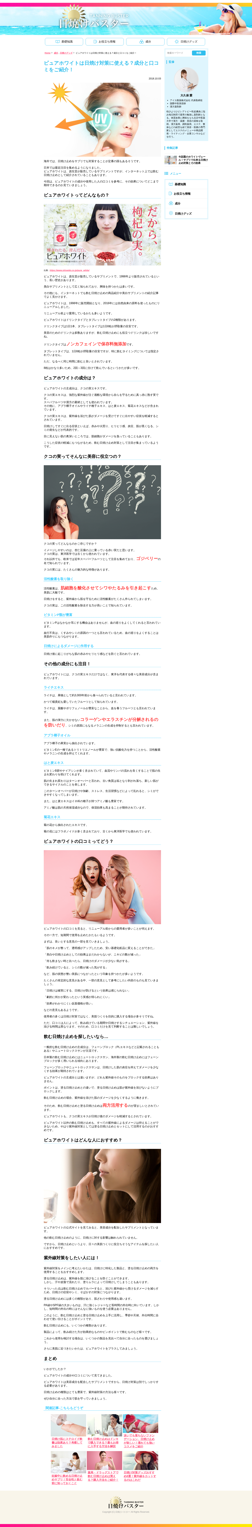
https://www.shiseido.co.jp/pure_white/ (69, 270)
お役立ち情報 (180, 193)
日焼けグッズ (66, 53)
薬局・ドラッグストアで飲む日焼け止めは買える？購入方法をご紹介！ (103, 1476)
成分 (56, 53)
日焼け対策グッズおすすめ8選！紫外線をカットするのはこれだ (140, 1476)
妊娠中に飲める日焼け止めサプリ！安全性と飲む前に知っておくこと (67, 1479)
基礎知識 (177, 184)
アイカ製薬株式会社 (180, 100)
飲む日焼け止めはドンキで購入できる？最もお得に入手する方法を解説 (103, 1442)
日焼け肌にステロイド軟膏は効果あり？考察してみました (67, 1442)
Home (47, 53)
